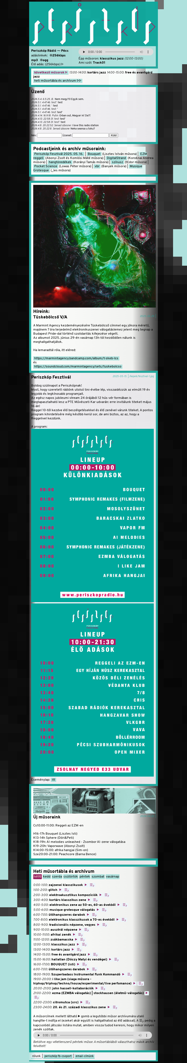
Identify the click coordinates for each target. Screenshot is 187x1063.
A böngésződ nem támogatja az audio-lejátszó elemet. (92, 1035)
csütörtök (71, 877)
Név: (47, 135)
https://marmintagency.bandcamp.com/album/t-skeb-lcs (76, 358)
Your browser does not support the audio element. (116, 51)
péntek (85, 877)
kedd (46, 877)
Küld (113, 135)
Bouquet (94, 154)
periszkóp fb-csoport (58, 1056)
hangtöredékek (60, 162)
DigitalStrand (116, 158)
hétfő (37, 877)
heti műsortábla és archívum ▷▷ (57, 81)
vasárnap (112, 877)
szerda (57, 877)
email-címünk (85, 1056)
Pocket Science (45, 166)
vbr (97, 166)
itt (53, 780)
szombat (98, 877)
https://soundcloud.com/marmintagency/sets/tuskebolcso (77, 367)
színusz (117, 162)
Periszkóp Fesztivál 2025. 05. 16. (58, 154)
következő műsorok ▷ (50, 73)
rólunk (36, 1056)
